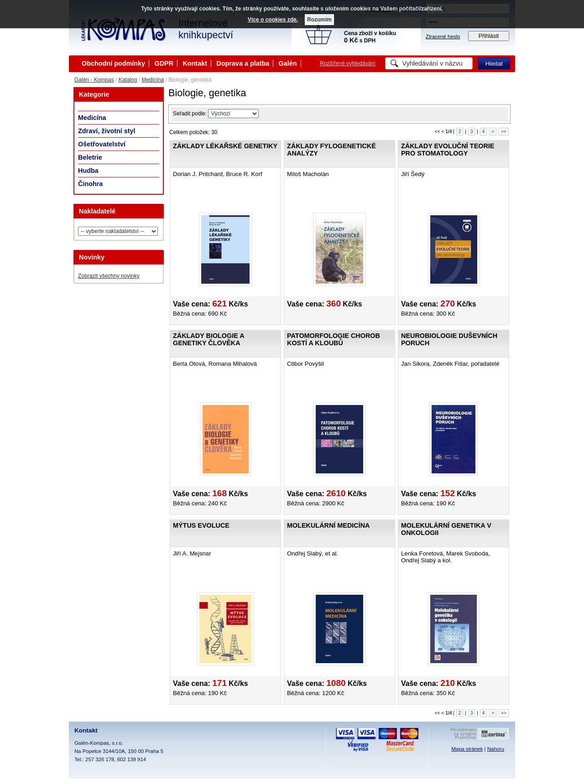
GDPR (163, 63)
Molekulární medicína (328, 525)
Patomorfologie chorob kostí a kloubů (333, 339)
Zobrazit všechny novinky (109, 276)
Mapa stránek (467, 749)
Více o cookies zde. (273, 19)
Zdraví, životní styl (107, 131)
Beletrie (90, 157)
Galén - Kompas (94, 80)
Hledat (494, 63)
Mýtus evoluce (201, 525)
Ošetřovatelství (101, 144)
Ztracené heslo (443, 36)
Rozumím (319, 19)
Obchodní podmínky (113, 63)
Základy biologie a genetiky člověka (208, 339)
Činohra (90, 183)
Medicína (152, 80)
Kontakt (194, 63)
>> (503, 131)
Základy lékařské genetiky (225, 146)
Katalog (128, 80)
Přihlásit (489, 36)
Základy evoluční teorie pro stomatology (447, 149)
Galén (288, 63)
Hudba (88, 170)
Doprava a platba (242, 63)
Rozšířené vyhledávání (347, 63)
